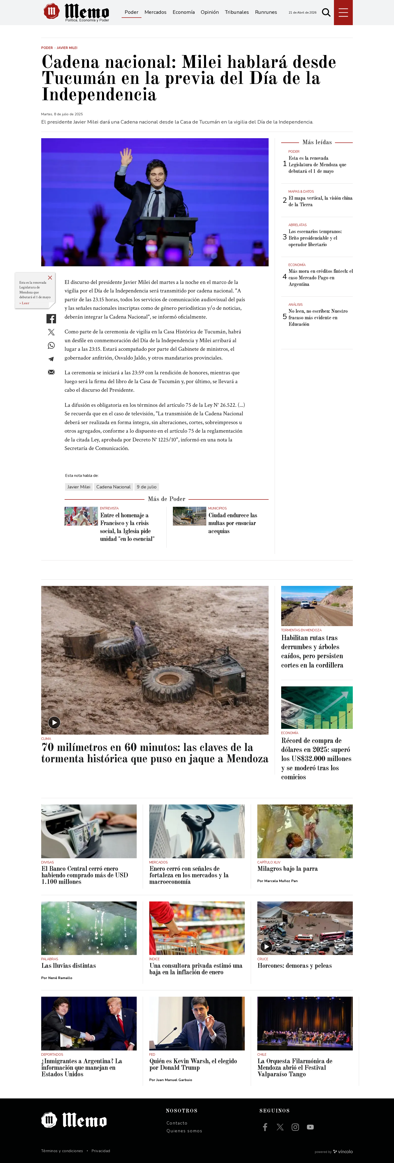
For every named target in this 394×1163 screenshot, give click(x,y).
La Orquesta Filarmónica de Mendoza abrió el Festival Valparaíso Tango (294, 1068)
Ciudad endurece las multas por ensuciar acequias (232, 523)
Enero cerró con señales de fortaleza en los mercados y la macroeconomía (189, 875)
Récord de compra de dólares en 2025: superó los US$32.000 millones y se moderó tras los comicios (316, 759)
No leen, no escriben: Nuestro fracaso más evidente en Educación (318, 318)
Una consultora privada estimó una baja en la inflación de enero (195, 969)
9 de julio (147, 487)
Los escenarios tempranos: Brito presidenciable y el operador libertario (315, 238)
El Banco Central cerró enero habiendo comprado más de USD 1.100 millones (84, 875)
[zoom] (155, 202)
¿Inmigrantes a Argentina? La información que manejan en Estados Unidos (81, 1068)
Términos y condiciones (62, 1150)
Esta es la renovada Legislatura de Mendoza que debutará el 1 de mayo (35, 290)
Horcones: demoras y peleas (294, 966)
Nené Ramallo (60, 978)
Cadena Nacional (113, 487)
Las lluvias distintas (68, 966)
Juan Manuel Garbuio (174, 1080)
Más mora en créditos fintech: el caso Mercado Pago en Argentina (320, 278)
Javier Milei (79, 487)
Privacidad (100, 1150)
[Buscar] (326, 13)
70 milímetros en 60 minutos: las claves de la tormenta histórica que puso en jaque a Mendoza (154, 753)
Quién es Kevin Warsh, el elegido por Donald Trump (193, 1064)
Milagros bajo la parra (287, 869)
